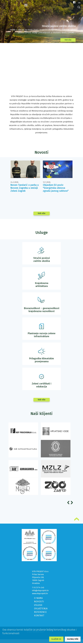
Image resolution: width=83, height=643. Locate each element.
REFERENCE (40, 612)
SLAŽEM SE (56, 639)
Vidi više (68, 40)
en (79, 3)
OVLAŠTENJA (41, 608)
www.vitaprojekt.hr (40, 593)
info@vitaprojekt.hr (40, 590)
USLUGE (38, 605)
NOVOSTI (39, 601)
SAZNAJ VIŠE (72, 639)
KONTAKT (39, 615)
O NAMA (38, 598)
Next (72, 502)
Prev (68, 502)
